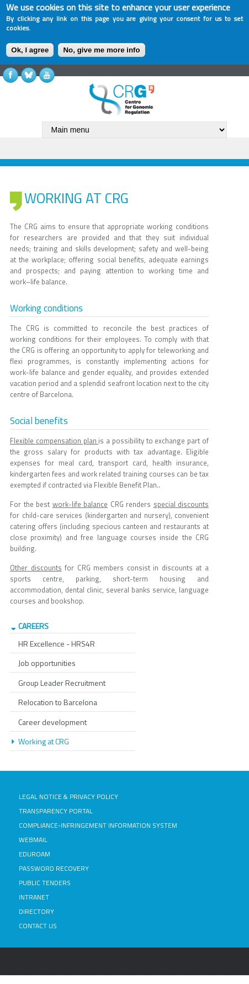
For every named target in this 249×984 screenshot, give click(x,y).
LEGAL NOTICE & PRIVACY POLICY (68, 796)
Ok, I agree (30, 50)
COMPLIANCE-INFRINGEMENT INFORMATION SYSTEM (98, 825)
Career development (52, 722)
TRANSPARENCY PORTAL (56, 811)
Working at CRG (43, 741)
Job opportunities (47, 663)
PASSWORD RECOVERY (54, 868)
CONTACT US (38, 925)
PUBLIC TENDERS (45, 882)
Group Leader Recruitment (61, 683)
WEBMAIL (33, 839)
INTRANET (34, 897)
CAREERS (33, 626)
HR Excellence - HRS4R (56, 643)
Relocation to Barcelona (57, 702)
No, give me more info (101, 50)
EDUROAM (34, 854)
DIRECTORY (36, 911)
